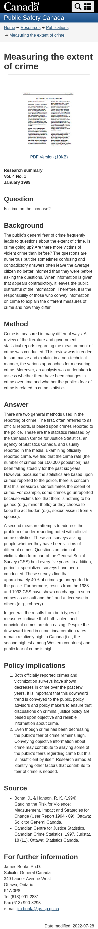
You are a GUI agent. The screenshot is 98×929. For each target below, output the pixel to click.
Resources (31, 27)
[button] (83, 6)
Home (9, 27)
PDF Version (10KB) (49, 118)
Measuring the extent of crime (37, 35)
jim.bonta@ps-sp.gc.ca (37, 909)
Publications (57, 27)
